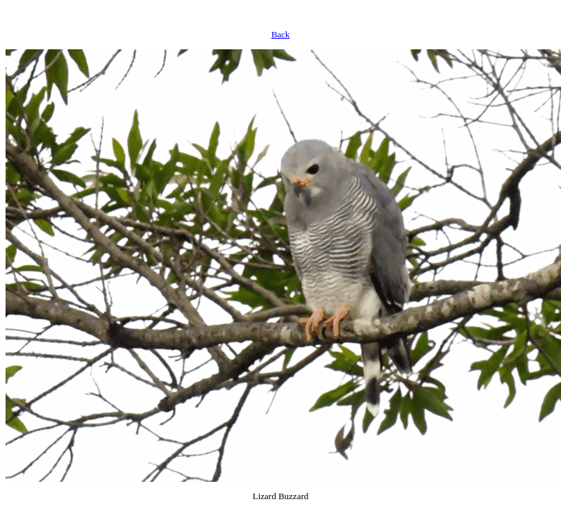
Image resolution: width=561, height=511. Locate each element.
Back (280, 34)
